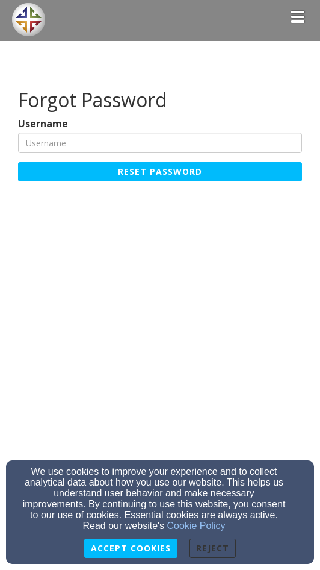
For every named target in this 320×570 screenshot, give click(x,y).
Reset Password (160, 171)
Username (43, 123)
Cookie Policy (196, 526)
